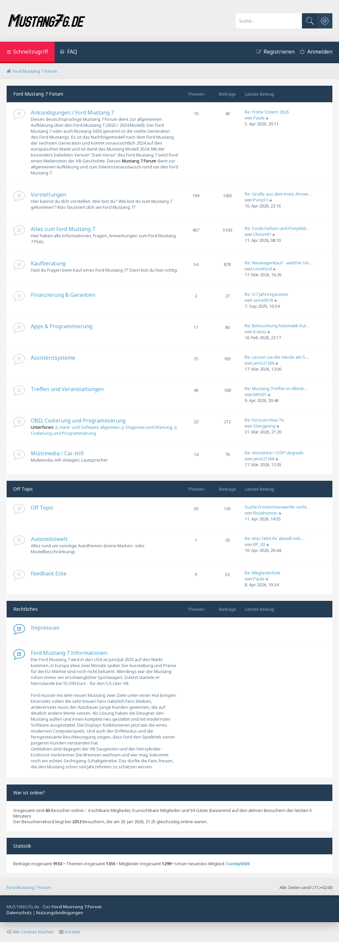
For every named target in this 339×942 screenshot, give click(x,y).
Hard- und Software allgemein (87, 427)
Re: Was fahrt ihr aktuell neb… (274, 538)
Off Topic (23, 489)
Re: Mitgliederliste (262, 573)
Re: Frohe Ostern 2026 (267, 112)
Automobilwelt (49, 539)
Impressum (45, 627)
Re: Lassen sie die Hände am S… (277, 357)
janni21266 (263, 363)
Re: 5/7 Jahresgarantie (266, 294)
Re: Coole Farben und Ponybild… (277, 228)
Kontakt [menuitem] (69, 932)
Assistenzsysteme (53, 357)
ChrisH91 (262, 234)
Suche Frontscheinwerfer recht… (277, 507)
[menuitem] (68, 52)
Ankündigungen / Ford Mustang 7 (72, 112)
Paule (259, 118)
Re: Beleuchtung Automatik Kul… (277, 326)
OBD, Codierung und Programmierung (78, 420)
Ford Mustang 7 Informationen (69, 652)
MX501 (259, 394)
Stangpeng (264, 426)
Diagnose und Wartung (146, 427)
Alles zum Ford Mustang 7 (63, 229)
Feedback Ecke (49, 573)
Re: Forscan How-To (264, 420)
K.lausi (259, 332)
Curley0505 (238, 864)
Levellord (262, 269)
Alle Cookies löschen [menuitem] (30, 932)
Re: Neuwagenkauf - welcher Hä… (278, 263)
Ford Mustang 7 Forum (38, 94)
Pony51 (260, 200)
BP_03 (259, 544)
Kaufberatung (48, 263)
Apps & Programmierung (61, 326)
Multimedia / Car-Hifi (57, 453)
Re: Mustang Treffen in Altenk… (276, 388)
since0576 (263, 300)
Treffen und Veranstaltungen (67, 389)
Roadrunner (265, 513)
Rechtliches (25, 609)
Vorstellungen (48, 194)
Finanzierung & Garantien (63, 294)
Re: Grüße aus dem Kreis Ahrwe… (278, 194)
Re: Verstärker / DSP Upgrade (274, 453)
